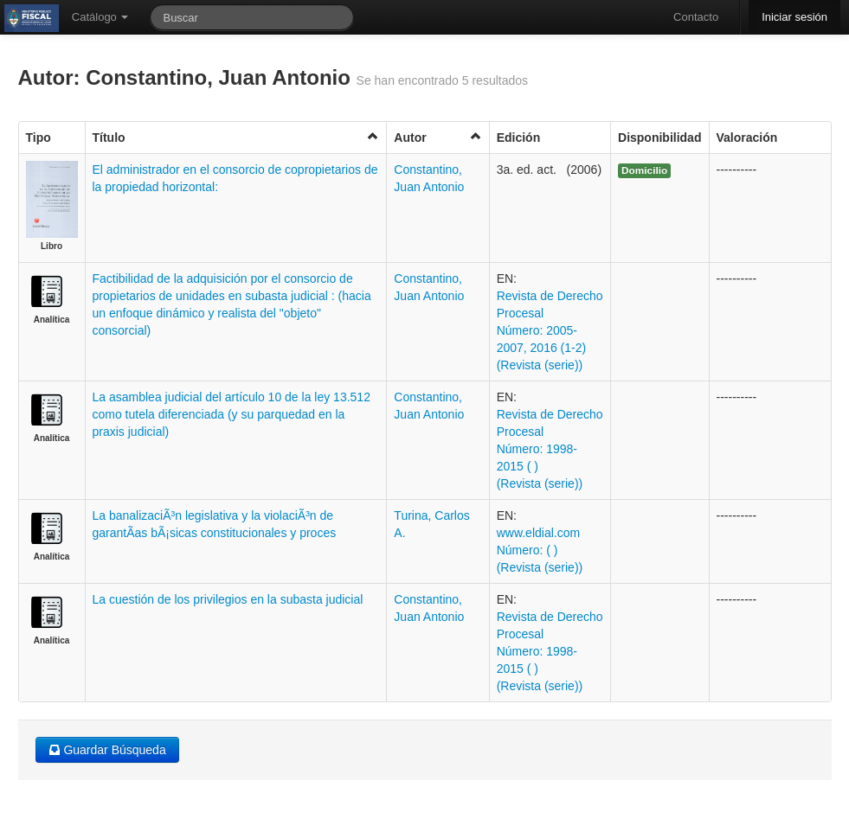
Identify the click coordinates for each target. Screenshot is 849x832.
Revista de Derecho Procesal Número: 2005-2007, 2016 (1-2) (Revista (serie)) (550, 330)
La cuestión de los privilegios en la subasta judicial (228, 599)
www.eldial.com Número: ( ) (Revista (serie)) (540, 550)
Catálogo (100, 16)
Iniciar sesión (794, 16)
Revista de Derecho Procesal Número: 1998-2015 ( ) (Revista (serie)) (550, 448)
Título (236, 137)
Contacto (695, 16)
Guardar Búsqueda (107, 750)
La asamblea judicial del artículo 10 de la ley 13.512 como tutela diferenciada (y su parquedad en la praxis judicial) (231, 414)
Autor (437, 137)
